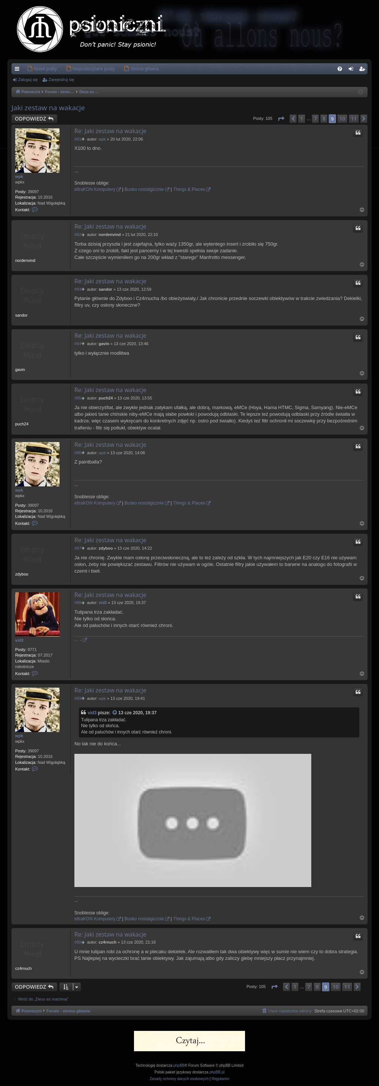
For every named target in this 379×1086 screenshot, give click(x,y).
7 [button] (315, 118)
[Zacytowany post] (115, 712)
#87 (77, 548)
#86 (77, 453)
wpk (19, 176)
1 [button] (301, 118)
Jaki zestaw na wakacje (48, 107)
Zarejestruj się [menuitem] (363, 70)
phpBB (179, 1065)
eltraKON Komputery (94, 189)
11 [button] (354, 118)
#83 (77, 289)
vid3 (19, 640)
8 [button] (323, 118)
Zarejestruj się (61, 79)
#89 (77, 698)
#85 (77, 398)
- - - (77, 640)
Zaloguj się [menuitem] (352, 70)
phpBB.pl (217, 1072)
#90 (77, 942)
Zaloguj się (28, 79)
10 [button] (342, 118)
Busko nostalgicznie (144, 189)
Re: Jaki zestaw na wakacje (110, 131)
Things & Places (189, 189)
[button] (280, 118)
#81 (77, 139)
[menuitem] (30, 68)
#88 (77, 602)
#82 (77, 234)
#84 (77, 343)
